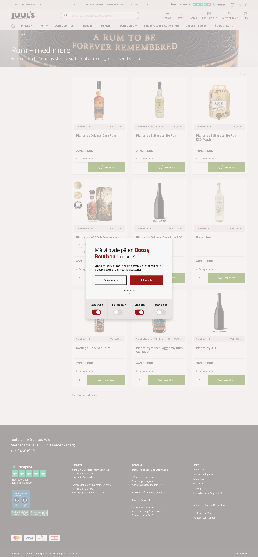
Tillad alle (146, 280)
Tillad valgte (110, 280)
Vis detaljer (129, 291)
